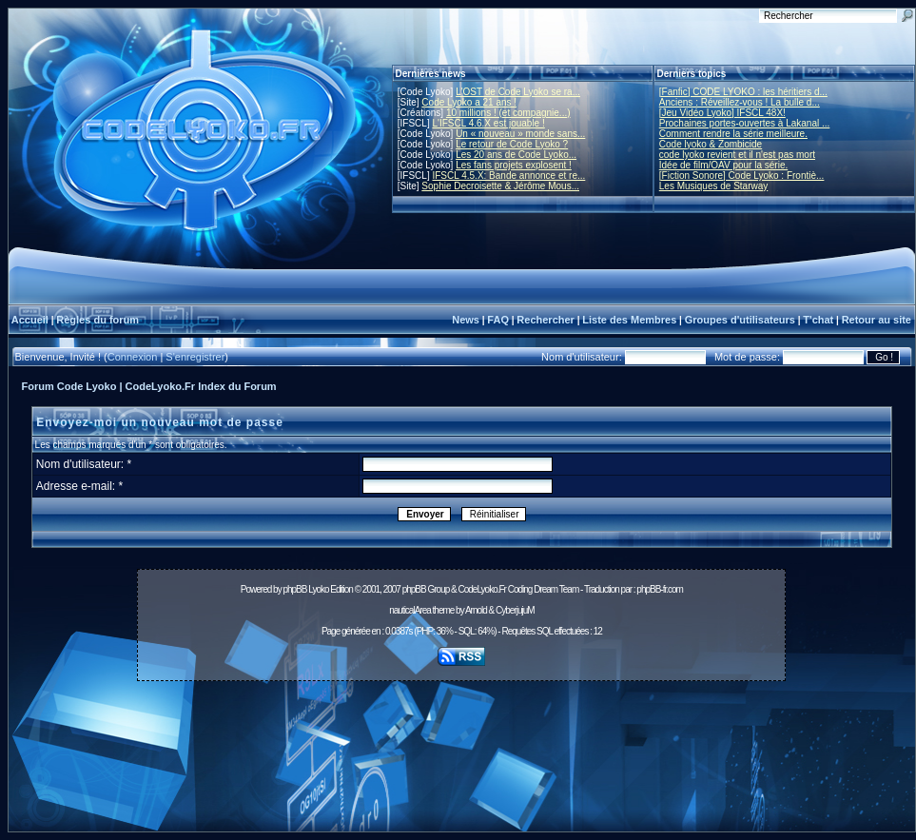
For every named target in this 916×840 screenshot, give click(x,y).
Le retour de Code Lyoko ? (512, 144)
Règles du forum (97, 319)
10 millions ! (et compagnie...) (508, 112)
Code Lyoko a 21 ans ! (468, 102)
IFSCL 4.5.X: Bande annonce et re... (508, 175)
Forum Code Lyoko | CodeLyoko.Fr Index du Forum (149, 386)
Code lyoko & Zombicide (710, 144)
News (465, 319)
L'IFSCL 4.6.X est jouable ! (488, 123)
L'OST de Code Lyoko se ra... (518, 92)
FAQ (498, 319)
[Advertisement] (462, 761)
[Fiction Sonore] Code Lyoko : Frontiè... (742, 175)
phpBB (294, 589)
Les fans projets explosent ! (514, 165)
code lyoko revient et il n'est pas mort (737, 154)
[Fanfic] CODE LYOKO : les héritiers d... (743, 92)
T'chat (818, 319)
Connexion (132, 356)
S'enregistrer (195, 356)
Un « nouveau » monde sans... (520, 133)
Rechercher (545, 319)
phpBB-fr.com (659, 589)
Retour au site (876, 319)
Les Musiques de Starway (714, 186)
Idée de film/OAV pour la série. (723, 165)
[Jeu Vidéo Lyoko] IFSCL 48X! (722, 112)
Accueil (30, 319)
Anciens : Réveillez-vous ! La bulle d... (739, 102)
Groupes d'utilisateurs (740, 319)
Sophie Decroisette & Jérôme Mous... (500, 186)
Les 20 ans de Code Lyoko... (516, 154)
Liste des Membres (629, 319)
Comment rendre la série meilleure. (733, 133)
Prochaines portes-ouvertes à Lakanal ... (744, 123)
